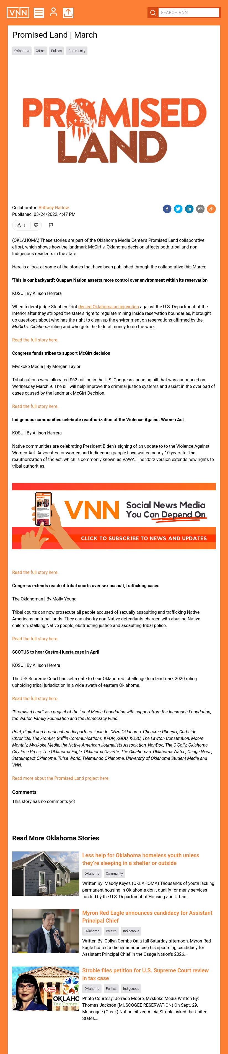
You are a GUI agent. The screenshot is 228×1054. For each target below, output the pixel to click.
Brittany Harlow (53, 207)
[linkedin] (189, 208)
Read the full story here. (35, 340)
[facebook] (167, 208)
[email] (200, 208)
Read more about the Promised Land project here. (61, 778)
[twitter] (178, 208)
